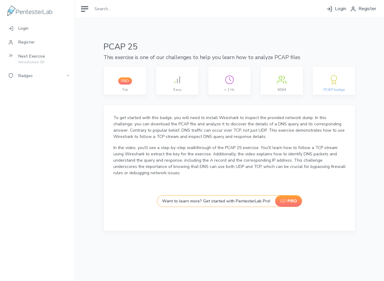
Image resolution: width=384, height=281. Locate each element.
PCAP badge (334, 89)
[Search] (119, 8)
